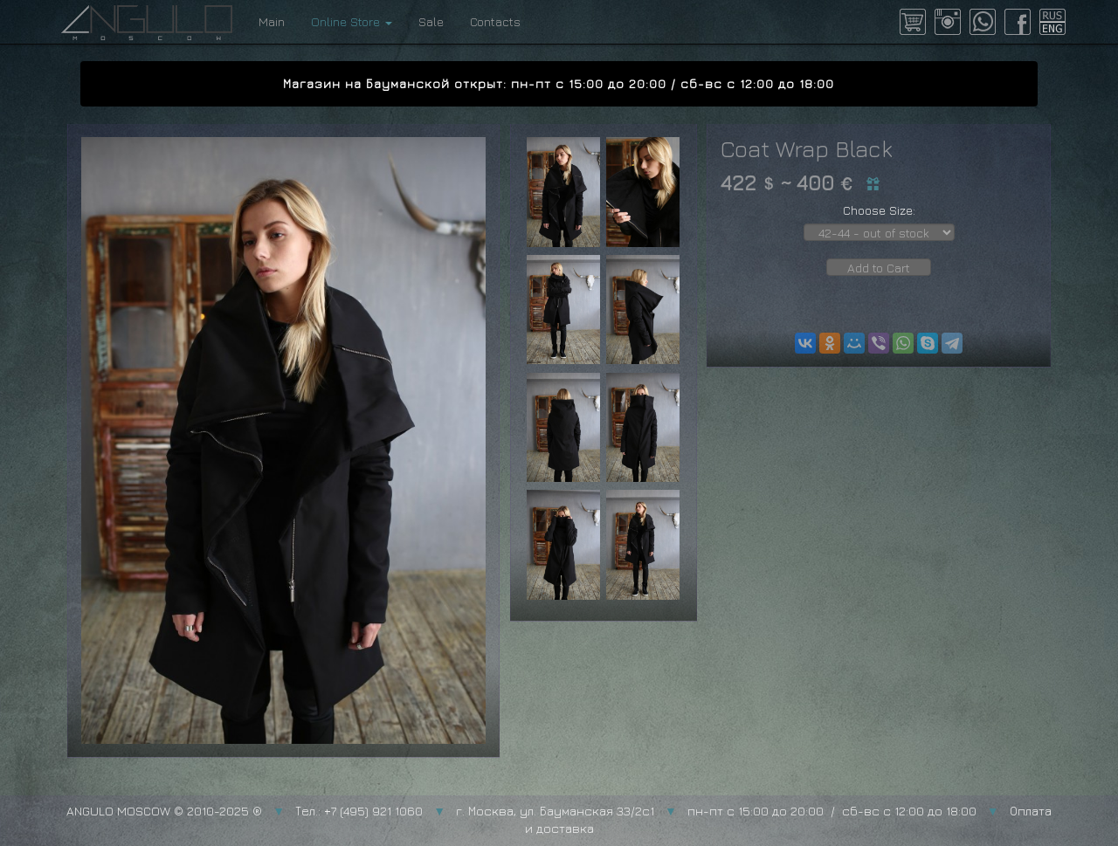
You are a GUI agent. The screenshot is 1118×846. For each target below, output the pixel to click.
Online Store (351, 21)
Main (272, 21)
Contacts (495, 21)
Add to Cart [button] (878, 267)
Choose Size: (879, 210)
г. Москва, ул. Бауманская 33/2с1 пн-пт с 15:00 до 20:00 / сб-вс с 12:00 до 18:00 (716, 810)
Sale (431, 21)
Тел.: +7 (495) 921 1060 (359, 810)
